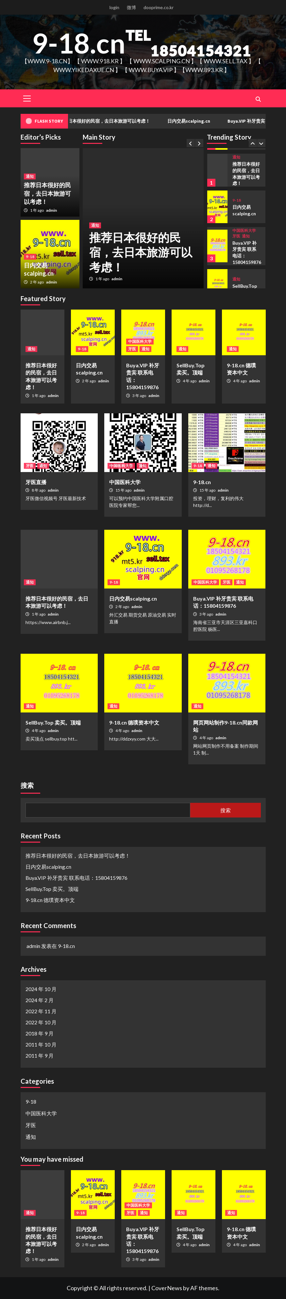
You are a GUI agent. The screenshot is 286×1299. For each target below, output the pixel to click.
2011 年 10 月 (41, 1044)
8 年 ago (39, 490)
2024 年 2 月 (39, 1000)
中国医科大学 (244, 231)
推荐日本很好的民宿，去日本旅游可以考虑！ (114, 121)
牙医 (236, 236)
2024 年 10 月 (41, 989)
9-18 (30, 256)
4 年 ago (190, 380)
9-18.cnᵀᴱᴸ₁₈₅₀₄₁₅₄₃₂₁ (141, 42)
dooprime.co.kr (158, 7)
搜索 (27, 785)
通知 (95, 225)
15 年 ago (123, 490)
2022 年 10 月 (41, 1022)
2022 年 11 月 (41, 1011)
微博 (131, 7)
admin (116, 278)
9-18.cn (202, 482)
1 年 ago (102, 278)
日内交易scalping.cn (198, 121)
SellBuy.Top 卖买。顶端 (53, 722)
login (114, 7)
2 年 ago (37, 282)
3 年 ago (139, 395)
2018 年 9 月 (39, 1033)
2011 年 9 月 (39, 1055)
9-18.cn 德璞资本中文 (134, 722)
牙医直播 (35, 482)
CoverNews (166, 1287)
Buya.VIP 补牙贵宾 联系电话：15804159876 (76, 878)
